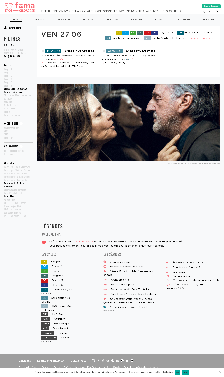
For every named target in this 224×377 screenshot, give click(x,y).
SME (6, 134)
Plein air (7, 111)
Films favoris (9, 154)
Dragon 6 (8, 85)
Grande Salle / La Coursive (15, 88)
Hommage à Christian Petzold (17, 170)
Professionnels (106, 11)
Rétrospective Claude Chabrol (17, 176)
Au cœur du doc (11, 199)
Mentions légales (112, 367)
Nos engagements (131, 11)
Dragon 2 (8, 72)
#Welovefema (13, 146)
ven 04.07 (184, 19)
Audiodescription (11, 127)
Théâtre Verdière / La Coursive (17, 95)
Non (185, 372)
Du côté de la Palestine (14, 193)
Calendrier (12, 28)
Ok (177, 372)
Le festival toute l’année (15, 216)
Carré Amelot (10, 108)
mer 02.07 (136, 19)
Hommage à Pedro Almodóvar (17, 167)
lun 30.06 (88, 19)
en (217, 11)
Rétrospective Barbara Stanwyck (14, 185)
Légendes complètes (202, 38)
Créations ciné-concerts (15, 189)
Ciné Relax (8, 137)
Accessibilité (13, 123)
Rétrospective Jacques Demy (16, 180)
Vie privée (52, 55)
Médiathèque (10, 105)
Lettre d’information (50, 360)
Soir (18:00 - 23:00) (12, 56)
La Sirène (8, 98)
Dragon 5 (8, 82)
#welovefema (84, 241)
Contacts (25, 360)
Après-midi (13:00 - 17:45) (15, 52)
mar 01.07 (112, 19)
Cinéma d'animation (12, 209)
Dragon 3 (8, 75)
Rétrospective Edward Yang (16, 173)
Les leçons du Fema (12, 212)
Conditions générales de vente (141, 367)
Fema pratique (82, 11)
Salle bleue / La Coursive (15, 92)
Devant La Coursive (12, 115)
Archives (152, 11)
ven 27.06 (16, 19)
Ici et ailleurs (10, 196)
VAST (6, 131)
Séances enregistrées (14, 150)
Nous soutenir (171, 11)
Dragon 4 (8, 79)
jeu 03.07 (160, 19)
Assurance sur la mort (123, 55)
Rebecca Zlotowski (73, 55)
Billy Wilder (148, 55)
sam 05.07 (208, 19)
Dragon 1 (8, 69)
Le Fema (45, 11)
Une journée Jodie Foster (15, 202)
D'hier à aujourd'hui (12, 206)
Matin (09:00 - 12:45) (13, 49)
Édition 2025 (61, 11)
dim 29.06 (64, 19)
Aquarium (8, 101)
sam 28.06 (40, 19)
